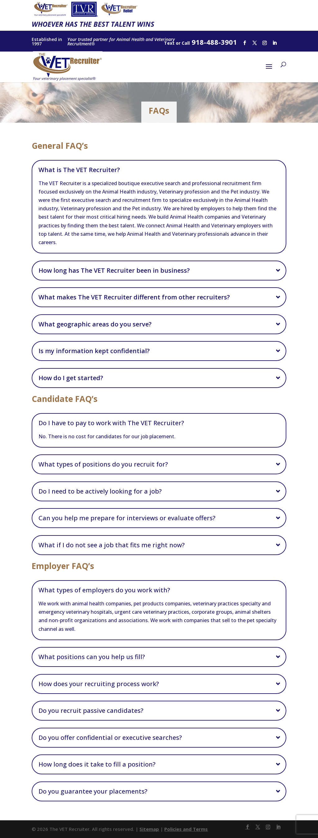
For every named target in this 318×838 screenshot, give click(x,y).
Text (169, 43)
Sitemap (149, 829)
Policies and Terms (186, 829)
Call (186, 43)
